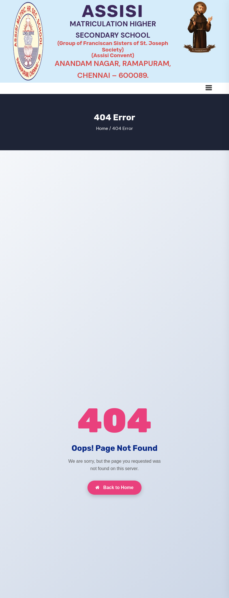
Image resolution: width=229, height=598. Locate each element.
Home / (103, 128)
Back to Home (114, 487)
